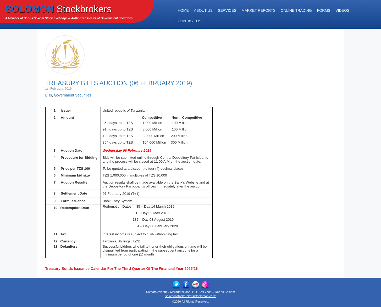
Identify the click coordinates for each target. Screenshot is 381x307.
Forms (323, 10)
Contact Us (189, 21)
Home (183, 10)
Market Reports (258, 10)
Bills (48, 95)
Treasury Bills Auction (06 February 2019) (118, 83)
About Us (203, 10)
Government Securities (72, 95)
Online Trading (296, 10)
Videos (342, 10)
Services (227, 10)
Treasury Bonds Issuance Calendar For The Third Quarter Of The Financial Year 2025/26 (121, 268)
